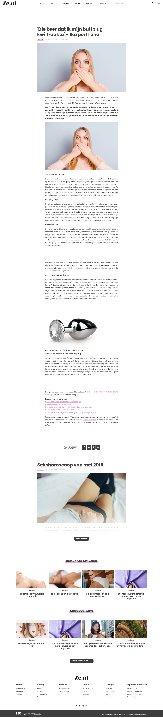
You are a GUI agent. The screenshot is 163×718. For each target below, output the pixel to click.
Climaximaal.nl (89, 419)
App (100, 447)
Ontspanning (42, 694)
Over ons (112, 714)
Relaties (86, 694)
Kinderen (19, 694)
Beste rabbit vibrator (134, 691)
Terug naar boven (80, 663)
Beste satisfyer (132, 697)
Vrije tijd (109, 688)
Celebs (108, 694)
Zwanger (19, 691)
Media (108, 697)
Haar (39, 688)
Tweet (88, 447)
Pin (94, 447)
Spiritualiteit (110, 691)
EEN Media (37, 714)
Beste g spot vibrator (134, 694)
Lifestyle (89, 3)
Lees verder (81, 539)
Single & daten (88, 688)
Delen (81, 447)
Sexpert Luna (68, 39)
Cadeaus (62, 694)
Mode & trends (64, 688)
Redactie (105, 714)
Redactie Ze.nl (68, 470)
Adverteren (119, 714)
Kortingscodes (118, 3)
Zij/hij (85, 691)
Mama (42, 3)
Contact (143, 714)
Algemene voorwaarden (132, 714)
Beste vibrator (132, 688)
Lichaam (40, 697)
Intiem (40, 40)
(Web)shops (64, 691)
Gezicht (40, 691)
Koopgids (102, 3)
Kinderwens (20, 688)
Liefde (77, 3)
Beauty (53, 3)
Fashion (66, 3)
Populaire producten (137, 684)
